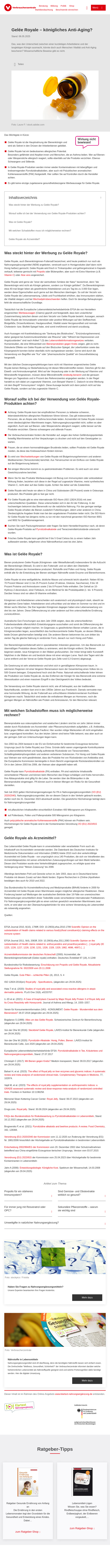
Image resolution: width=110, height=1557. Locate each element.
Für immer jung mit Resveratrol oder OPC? (25, 1209)
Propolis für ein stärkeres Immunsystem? (18, 1193)
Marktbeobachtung (44, 9)
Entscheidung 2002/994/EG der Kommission (26, 1147)
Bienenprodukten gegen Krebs (61, 344)
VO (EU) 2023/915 (87, 824)
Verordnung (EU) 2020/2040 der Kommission (27, 1137)
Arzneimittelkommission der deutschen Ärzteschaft (30, 954)
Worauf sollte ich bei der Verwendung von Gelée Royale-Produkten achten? (47, 213)
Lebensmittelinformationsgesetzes (66, 340)
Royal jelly (22, 1109)
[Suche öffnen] (87, 7)
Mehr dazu (87, 1297)
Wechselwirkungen (30, 456)
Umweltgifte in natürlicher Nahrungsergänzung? (31, 1222)
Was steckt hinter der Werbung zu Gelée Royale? (34, 205)
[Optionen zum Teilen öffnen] (18, 64)
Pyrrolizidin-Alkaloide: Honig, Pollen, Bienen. (51, 1040)
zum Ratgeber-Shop (27, 1531)
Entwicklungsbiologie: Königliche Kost (39, 1168)
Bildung (54, 6)
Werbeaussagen (27, 313)
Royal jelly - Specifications (39, 982)
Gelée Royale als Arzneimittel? (24, 239)
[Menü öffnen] (98, 8)
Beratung (43, 6)
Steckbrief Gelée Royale (41, 1030)
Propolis (41, 271)
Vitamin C (9, 275)
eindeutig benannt (72, 375)
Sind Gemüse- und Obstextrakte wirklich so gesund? (76, 1193)
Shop (71, 6)
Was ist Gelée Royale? (20, 222)
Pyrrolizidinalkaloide (46, 529)
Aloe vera (26, 275)
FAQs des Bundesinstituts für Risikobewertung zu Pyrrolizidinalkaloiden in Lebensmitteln (49, 1116)
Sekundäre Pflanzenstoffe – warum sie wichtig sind (78, 1209)
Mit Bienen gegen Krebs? (38, 1061)
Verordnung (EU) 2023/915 (18, 1157)
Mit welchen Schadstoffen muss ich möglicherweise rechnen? (40, 230)
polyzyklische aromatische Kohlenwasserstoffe (33, 820)
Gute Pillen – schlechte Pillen (34, 975)
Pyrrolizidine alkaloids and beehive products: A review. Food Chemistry (68, 1126)
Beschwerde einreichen (67, 9)
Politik (63, 6)
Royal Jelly (52, 1099)
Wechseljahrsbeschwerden (46, 299)
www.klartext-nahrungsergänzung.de (73, 1394)
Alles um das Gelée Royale (39, 1020)
